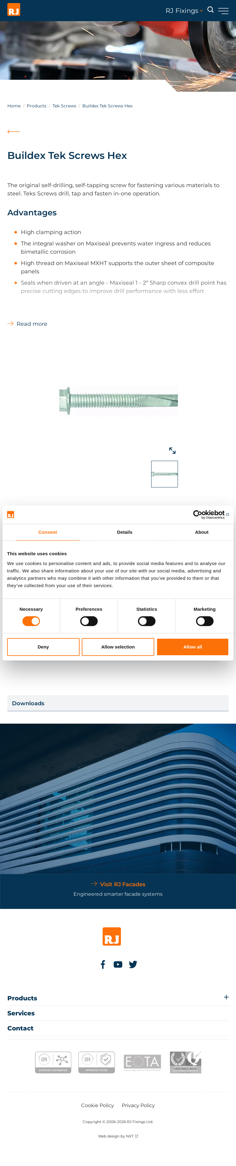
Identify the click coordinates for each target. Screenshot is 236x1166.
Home (14, 106)
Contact (20, 1028)
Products (36, 106)
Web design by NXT (116, 1136)
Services (21, 1013)
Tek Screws (64, 106)
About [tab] (202, 531)
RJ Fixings (184, 10)
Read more (32, 324)
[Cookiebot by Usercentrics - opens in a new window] (202, 514)
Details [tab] (124, 531)
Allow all (192, 646)
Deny (43, 646)
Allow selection (118, 646)
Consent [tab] (47, 531)
